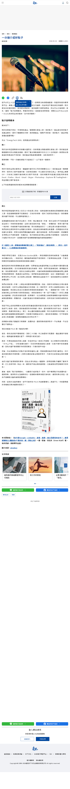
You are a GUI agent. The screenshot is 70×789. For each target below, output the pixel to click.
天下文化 (28, 754)
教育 (9, 34)
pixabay (13, 448)
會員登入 (27, 739)
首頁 (4, 34)
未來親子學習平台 (40, 754)
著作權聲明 (30, 760)
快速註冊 (43, 739)
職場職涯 (14, 34)
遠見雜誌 (7, 754)
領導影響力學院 (60, 754)
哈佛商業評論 (17, 754)
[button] (65, 465)
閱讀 (13, 495)
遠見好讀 (4, 41)
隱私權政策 (39, 760)
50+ (50, 754)
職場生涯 (5, 495)
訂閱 (55, 197)
